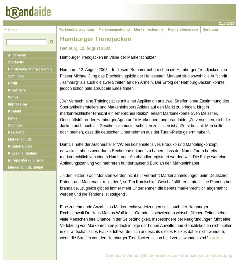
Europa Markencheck (23, 160)
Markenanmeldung (114, 29)
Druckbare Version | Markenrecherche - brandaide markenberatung (168, 255)
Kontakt (12, 111)
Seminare (13, 76)
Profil (10, 83)
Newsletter (14, 132)
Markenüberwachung (76, 29)
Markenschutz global (23, 167)
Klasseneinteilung (20, 153)
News (10, 29)
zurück (216, 238)
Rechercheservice (183, 29)
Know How (14, 90)
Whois (11, 97)
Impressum (15, 104)
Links (10, 118)
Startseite (13, 62)
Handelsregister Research (27, 69)
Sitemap (12, 125)
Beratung (210, 29)
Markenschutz (17, 139)
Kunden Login (17, 146)
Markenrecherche (148, 29)
